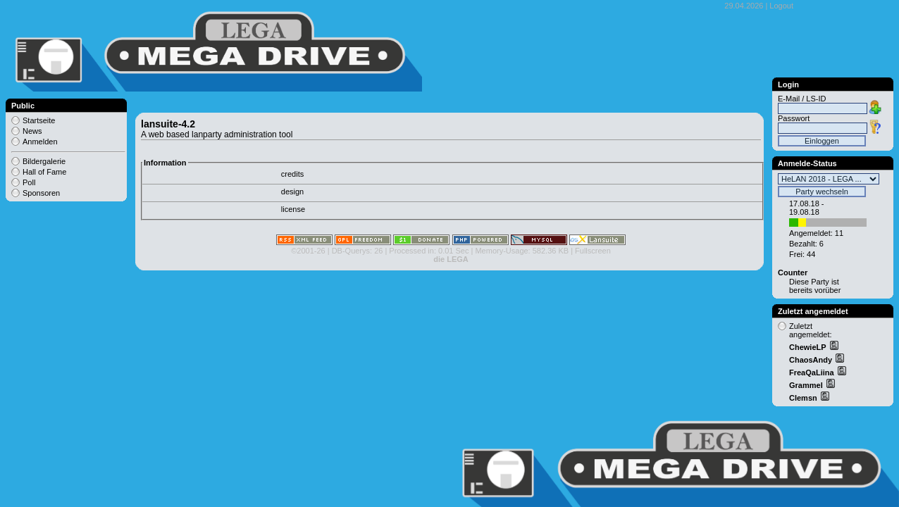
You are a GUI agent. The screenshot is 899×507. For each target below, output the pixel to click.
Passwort (794, 118)
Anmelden (40, 141)
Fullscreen (593, 250)
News (32, 131)
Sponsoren (41, 193)
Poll (29, 182)
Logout (781, 5)
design (292, 191)
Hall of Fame (44, 172)
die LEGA (451, 259)
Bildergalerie (44, 161)
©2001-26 (308, 250)
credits (292, 174)
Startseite (39, 120)
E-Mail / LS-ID (802, 98)
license (293, 209)
